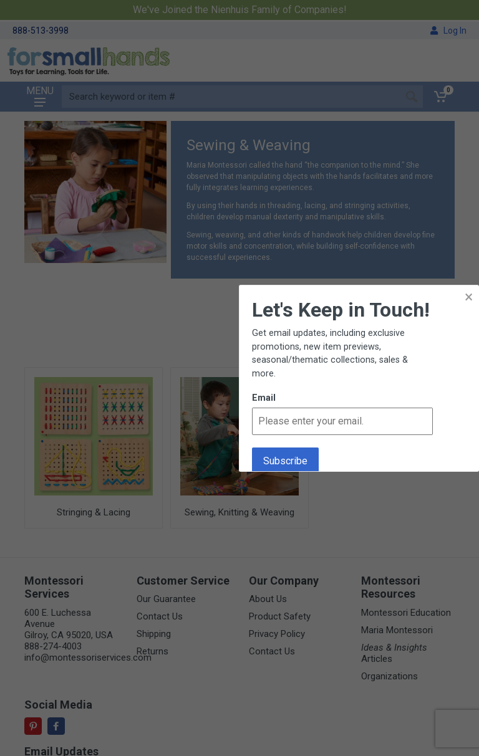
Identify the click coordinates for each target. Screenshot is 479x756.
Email (264, 398)
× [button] (469, 297)
